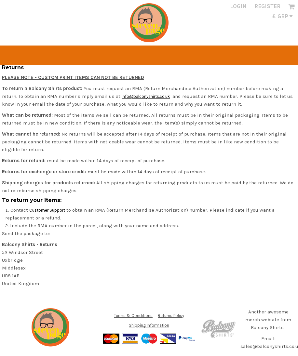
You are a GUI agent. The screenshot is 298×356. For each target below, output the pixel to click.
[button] (291, 6)
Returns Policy (171, 315)
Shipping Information (149, 325)
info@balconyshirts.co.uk (146, 96)
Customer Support (47, 210)
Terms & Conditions (133, 315)
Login (238, 6)
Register (267, 6)
